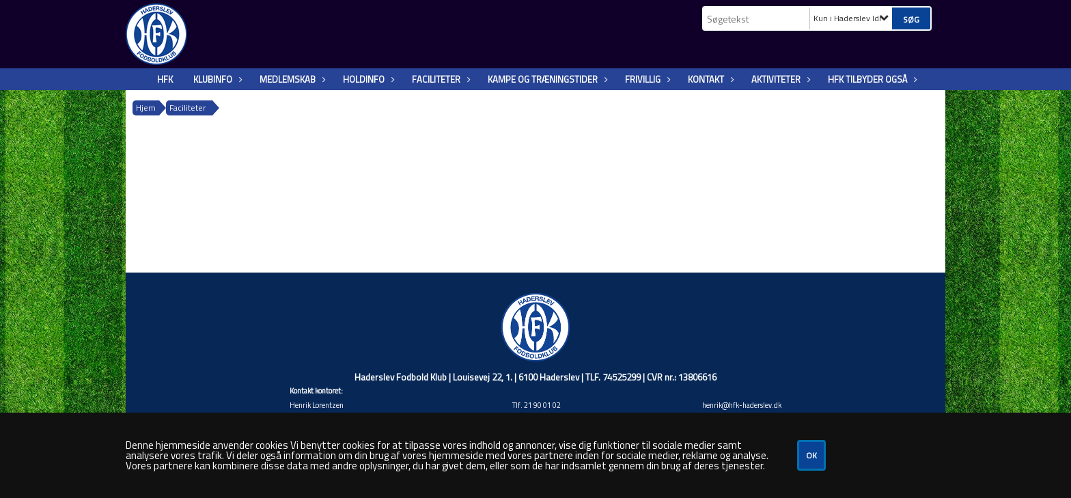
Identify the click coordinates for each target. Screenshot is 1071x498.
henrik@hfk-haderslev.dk (741, 405)
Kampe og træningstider (546, 79)
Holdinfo (367, 79)
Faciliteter (439, 79)
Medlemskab (291, 79)
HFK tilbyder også (871, 79)
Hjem (146, 107)
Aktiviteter (779, 79)
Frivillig (646, 79)
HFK (165, 79)
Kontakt (709, 79)
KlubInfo (216, 79)
